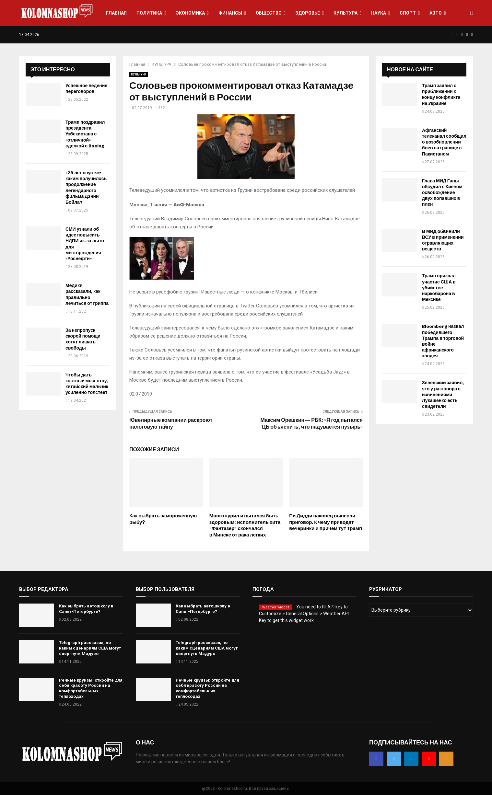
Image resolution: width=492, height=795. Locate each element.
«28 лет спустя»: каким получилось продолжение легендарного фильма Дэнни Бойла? (86, 187)
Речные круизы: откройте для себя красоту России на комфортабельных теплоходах (91, 688)
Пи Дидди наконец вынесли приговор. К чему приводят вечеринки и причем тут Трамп (325, 522)
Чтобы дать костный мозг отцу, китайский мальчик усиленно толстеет (86, 384)
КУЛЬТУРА (345, 13)
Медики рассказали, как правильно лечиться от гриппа (87, 294)
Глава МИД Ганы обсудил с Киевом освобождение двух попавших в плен (442, 192)
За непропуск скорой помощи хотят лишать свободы (82, 339)
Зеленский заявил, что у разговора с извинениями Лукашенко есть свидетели (443, 394)
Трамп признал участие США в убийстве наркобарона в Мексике (439, 287)
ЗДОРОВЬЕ (307, 13)
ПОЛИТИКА (149, 13)
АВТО (435, 13)
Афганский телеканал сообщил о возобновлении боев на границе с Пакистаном (444, 142)
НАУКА (378, 13)
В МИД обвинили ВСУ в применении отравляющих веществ (443, 240)
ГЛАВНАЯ (116, 13)
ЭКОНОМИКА (190, 13)
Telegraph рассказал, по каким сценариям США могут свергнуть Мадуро (90, 648)
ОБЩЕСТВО (269, 13)
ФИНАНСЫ (230, 13)
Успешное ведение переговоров (86, 88)
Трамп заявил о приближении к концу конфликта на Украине (441, 94)
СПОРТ (408, 13)
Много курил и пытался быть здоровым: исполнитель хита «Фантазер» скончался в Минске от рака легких (245, 525)
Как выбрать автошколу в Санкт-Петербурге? (86, 609)
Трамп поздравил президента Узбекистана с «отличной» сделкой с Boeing (85, 134)
